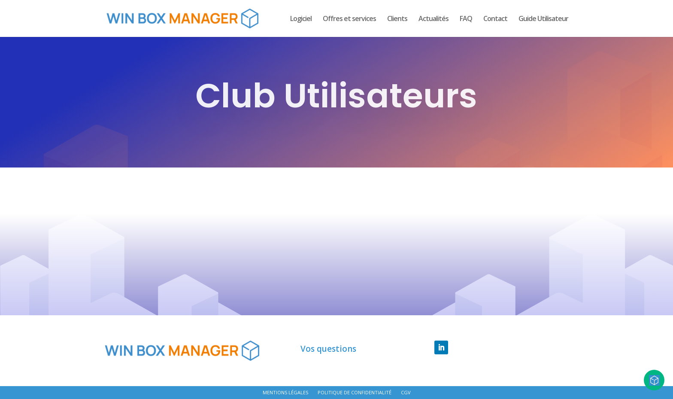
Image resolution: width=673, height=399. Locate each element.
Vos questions (328, 349)
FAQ (466, 19)
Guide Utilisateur (543, 19)
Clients (397, 19)
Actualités (433, 19)
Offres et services (349, 19)
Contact (495, 19)
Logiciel (301, 19)
